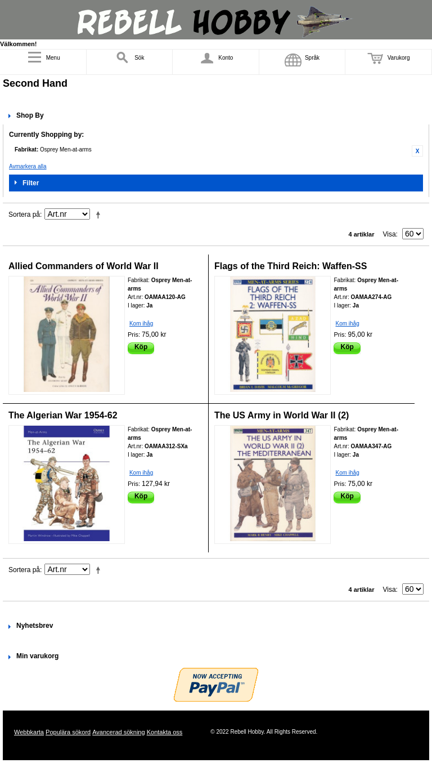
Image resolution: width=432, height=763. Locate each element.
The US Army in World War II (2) (281, 415)
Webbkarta (29, 732)
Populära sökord (68, 732)
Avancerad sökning (118, 732)
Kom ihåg (141, 323)
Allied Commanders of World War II (83, 266)
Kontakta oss (165, 732)
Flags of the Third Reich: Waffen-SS (290, 266)
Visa (388, 234)
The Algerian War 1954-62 (63, 415)
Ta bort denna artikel (417, 151)
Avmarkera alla (28, 166)
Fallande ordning (100, 214)
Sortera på (24, 214)
